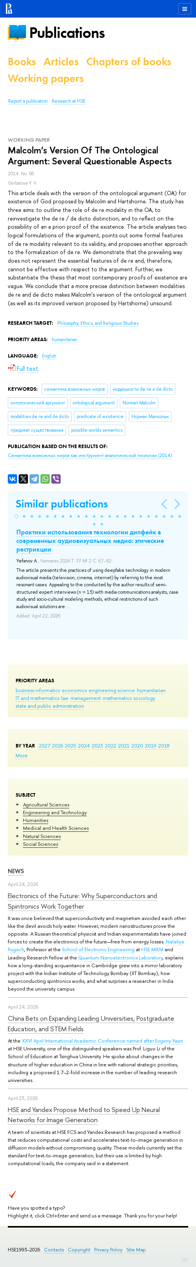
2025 (70, 745)
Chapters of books (128, 61)
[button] (16, 516)
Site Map (136, 1249)
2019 (150, 745)
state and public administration (50, 705)
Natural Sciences (42, 836)
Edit (184, 1259)
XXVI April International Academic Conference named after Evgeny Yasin (102, 1040)
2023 (97, 745)
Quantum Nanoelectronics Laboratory (120, 957)
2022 (110, 745)
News (16, 871)
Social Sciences (40, 843)
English (49, 356)
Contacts (54, 1249)
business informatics (38, 690)
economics (74, 690)
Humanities (35, 820)
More (22, 755)
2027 (44, 745)
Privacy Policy (108, 1249)
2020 (137, 745)
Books (22, 61)
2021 (124, 745)
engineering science (112, 690)
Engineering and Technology (55, 812)
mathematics (117, 697)
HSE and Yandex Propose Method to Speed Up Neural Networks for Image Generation (84, 1114)
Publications (67, 33)
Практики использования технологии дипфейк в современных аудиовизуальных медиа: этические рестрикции (90, 540)
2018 (164, 745)
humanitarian (151, 690)
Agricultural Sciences (46, 804)
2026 (57, 745)
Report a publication (28, 101)
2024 (84, 745)
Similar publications (62, 504)
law (64, 697)
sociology (144, 697)
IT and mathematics (37, 697)
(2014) (90, 455)
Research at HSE (69, 101)
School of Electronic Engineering (98, 949)
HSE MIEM (152, 949)
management (85, 697)
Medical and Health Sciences (56, 827)
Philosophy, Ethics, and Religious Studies (97, 323)
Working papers (46, 78)
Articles (61, 61)
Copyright (79, 1249)
